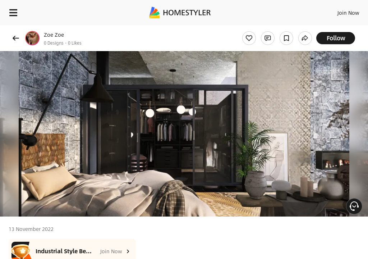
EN (339, 11)
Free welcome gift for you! (276, 28)
